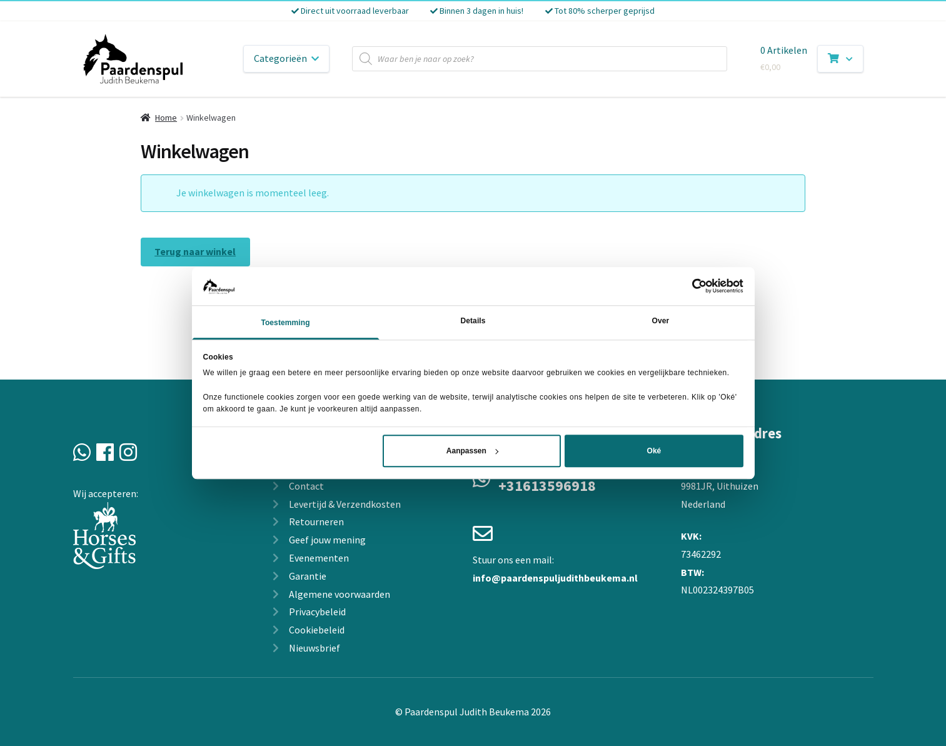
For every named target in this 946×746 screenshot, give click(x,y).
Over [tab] (661, 320)
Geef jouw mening (327, 539)
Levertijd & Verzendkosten (345, 504)
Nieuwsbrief (314, 648)
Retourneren (316, 521)
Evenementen (319, 558)
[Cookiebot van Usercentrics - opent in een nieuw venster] (688, 286)
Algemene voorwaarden (339, 594)
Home (166, 117)
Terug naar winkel (195, 251)
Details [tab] (472, 320)
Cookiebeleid (317, 629)
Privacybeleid (317, 611)
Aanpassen (472, 450)
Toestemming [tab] (285, 322)
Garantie (307, 576)
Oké (654, 450)
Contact (306, 486)
